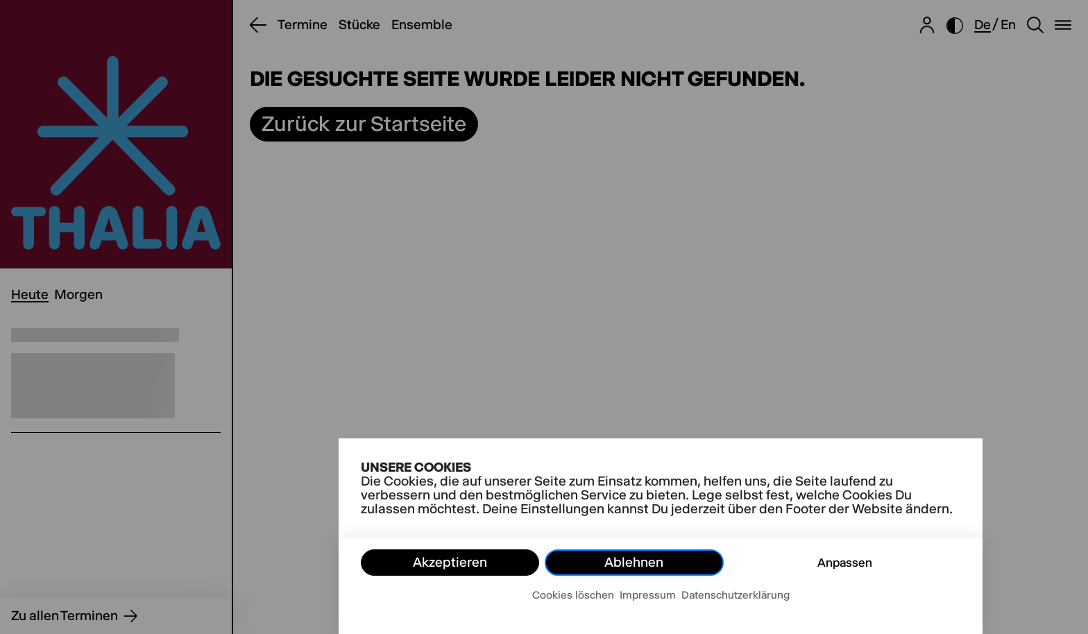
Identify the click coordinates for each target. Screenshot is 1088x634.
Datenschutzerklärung (735, 594)
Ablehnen (633, 562)
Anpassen (844, 562)
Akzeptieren (450, 562)
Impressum (648, 594)
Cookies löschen (573, 594)
